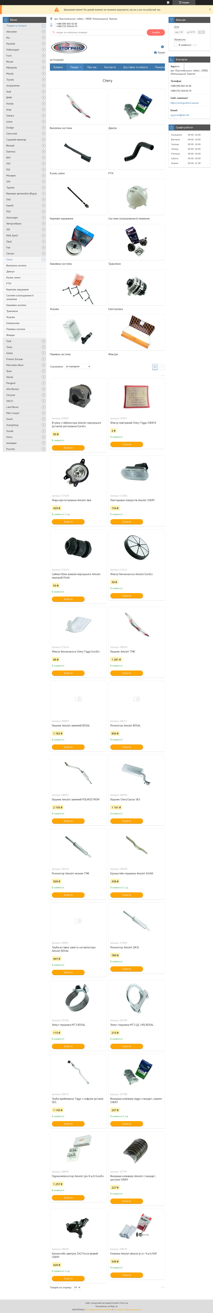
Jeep (8, 109)
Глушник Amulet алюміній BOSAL (71, 725)
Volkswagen (12, 49)
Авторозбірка (13, 223)
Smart (9, 419)
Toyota (10, 79)
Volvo (9, 437)
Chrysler (10, 395)
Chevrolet (11, 133)
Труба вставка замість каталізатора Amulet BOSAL (73, 949)
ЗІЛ (8, 229)
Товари (74, 67)
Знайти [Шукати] (156, 32)
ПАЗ (8, 199)
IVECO (9, 401)
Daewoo (10, 151)
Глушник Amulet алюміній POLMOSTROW (75, 799)
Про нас (92, 67)
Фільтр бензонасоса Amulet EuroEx (131, 574)
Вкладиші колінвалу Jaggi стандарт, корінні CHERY (136, 1100)
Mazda (10, 73)
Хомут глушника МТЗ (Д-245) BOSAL (131, 1024)
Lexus (9, 121)
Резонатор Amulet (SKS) (124, 947)
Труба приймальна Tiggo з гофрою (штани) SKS (77, 1100)
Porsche (10, 449)
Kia (8, 37)
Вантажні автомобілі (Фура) (21, 193)
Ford (8, 55)
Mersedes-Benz (15, 365)
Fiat (8, 247)
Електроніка (12, 323)
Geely (9, 353)
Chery (9, 259)
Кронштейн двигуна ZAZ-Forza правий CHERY (75, 1255)
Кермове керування (17, 289)
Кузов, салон (13, 277)
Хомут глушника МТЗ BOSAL (68, 1024)
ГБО (8, 211)
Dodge (10, 127)
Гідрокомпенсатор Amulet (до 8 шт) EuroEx (78, 1176)
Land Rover (12, 407)
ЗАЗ (8, 181)
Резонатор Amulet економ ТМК (70, 873)
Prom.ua (124, 1303)
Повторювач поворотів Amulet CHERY (132, 500)
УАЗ (8, 163)
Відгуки (192, 67)
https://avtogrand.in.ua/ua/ (185, 102)
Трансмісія (12, 311)
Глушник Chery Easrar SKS (125, 799)
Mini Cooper (13, 413)
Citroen (10, 253)
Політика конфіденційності (127, 1309)
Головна (58, 67)
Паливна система (15, 329)
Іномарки (11, 443)
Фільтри (10, 335)
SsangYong (12, 425)
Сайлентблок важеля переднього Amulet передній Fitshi (76, 575)
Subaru (10, 115)
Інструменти (13, 85)
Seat (8, 341)
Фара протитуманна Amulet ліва (71, 500)
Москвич (11, 175)
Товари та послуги (16, 25)
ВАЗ (8, 157)
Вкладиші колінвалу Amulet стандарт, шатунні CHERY (133, 1177)
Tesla (9, 347)
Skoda (9, 377)
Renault (10, 145)
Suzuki (9, 431)
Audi (8, 91)
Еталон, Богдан (14, 359)
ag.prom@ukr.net (180, 115)
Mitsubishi (11, 67)
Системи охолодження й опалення (20, 297)
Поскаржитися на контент (99, 1309)
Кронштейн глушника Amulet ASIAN (131, 873)
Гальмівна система (16, 305)
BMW (9, 97)
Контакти (110, 67)
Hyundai (10, 43)
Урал (9, 371)
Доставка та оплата (135, 67)
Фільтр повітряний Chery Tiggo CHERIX (133, 422)
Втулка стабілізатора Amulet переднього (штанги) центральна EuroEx (76, 424)
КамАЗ (9, 205)
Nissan (9, 61)
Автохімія (11, 31)
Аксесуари (12, 217)
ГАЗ (8, 169)
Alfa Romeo (12, 389)
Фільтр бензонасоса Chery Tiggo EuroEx (76, 651)
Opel (9, 241)
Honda (9, 103)
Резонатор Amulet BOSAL (125, 725)
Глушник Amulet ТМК (122, 651)
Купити (68, 447)
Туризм (10, 187)
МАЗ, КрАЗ (12, 235)
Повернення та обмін (167, 67)
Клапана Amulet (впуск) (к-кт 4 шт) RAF (133, 1253)
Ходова (10, 317)
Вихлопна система (16, 265)
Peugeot (10, 383)
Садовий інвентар (16, 139)
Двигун (10, 271)
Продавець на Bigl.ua (106, 1306)
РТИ (8, 283)
